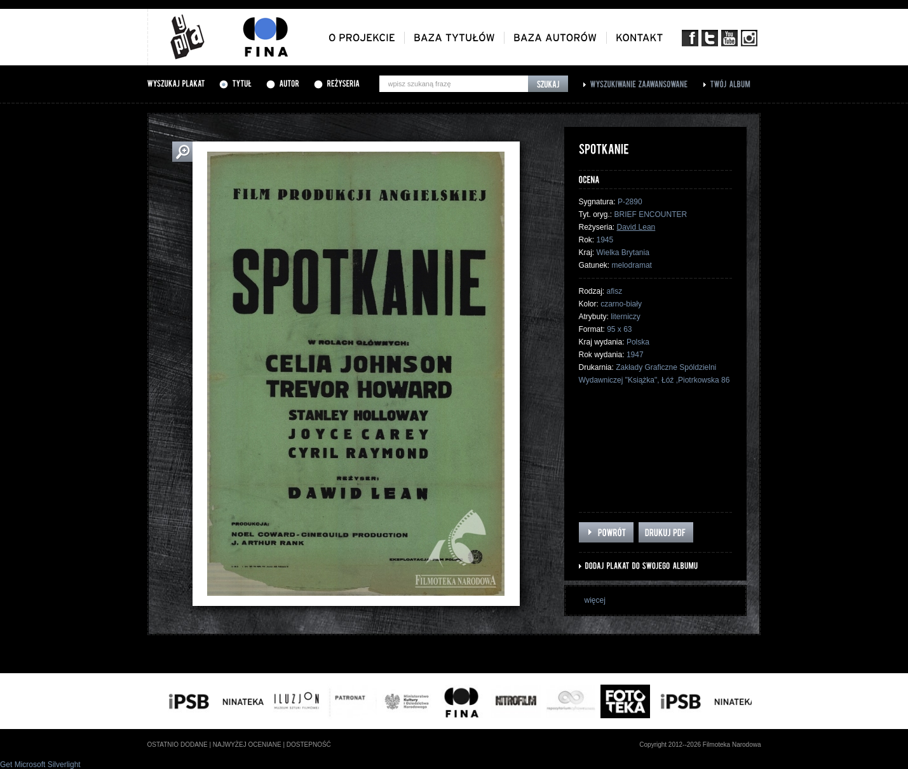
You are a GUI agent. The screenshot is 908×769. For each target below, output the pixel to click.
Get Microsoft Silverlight (40, 764)
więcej (595, 600)
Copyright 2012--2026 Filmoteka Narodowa (700, 744)
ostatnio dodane (177, 744)
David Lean (636, 227)
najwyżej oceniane (247, 744)
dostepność (309, 744)
